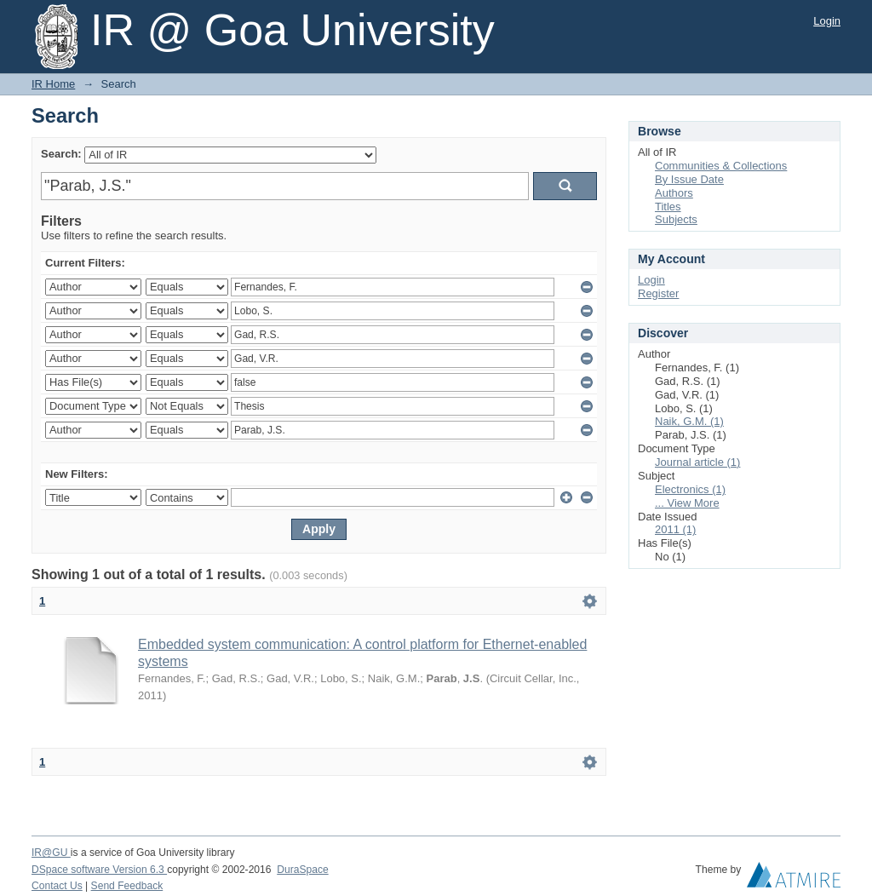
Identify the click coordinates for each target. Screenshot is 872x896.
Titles (668, 206)
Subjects (676, 219)
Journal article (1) (697, 462)
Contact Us (57, 886)
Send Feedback (127, 886)
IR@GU (51, 853)
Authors (674, 193)
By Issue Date (689, 179)
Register (658, 293)
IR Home (53, 84)
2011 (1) (675, 529)
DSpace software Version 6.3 (99, 870)
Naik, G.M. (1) (689, 421)
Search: (61, 153)
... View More (687, 503)
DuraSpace (302, 870)
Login (826, 20)
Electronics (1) (690, 489)
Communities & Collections (721, 165)
